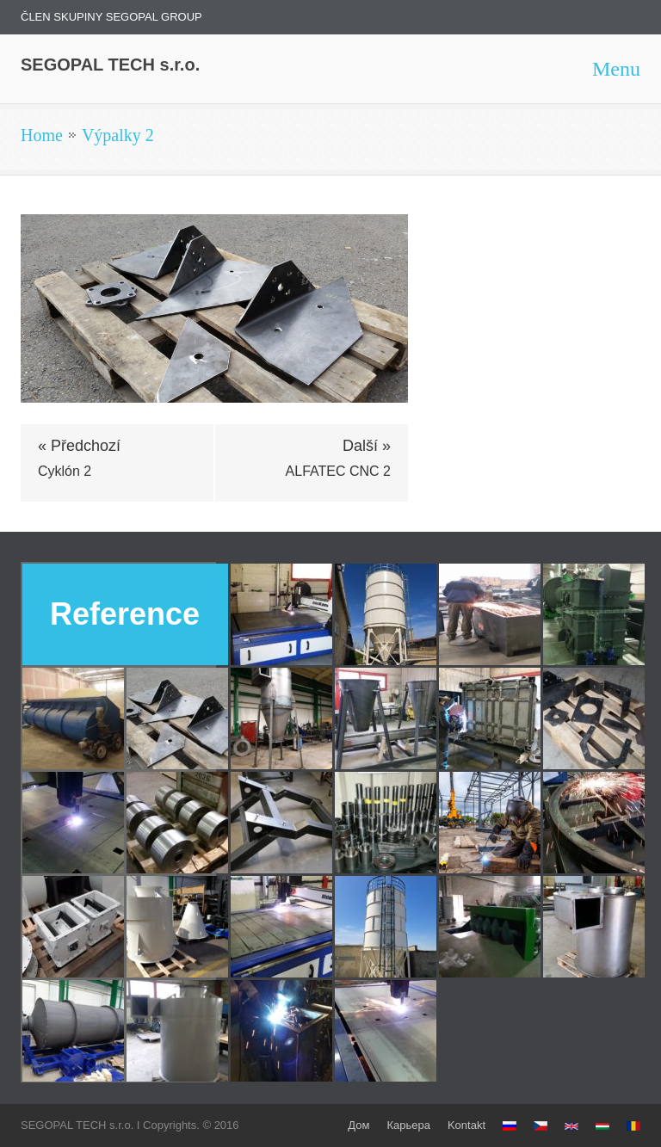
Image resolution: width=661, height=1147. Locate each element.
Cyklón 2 (64, 471)
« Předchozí (79, 445)
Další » (367, 445)
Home (42, 135)
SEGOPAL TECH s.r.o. (110, 64)
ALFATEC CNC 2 (338, 471)
